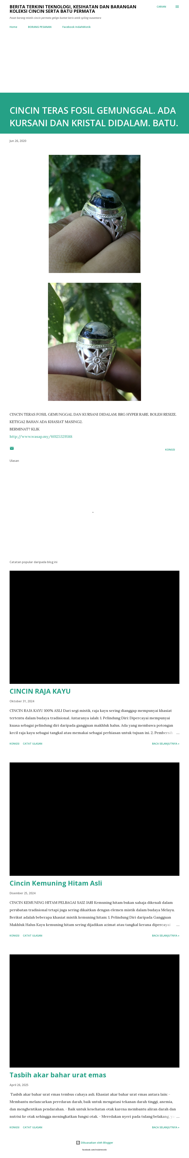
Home (13, 27)
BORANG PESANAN (39, 27)
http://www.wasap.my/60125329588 (41, 436)
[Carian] (161, 6)
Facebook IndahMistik (76, 27)
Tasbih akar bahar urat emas (58, 1074)
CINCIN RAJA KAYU (40, 691)
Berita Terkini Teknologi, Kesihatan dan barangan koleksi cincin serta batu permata (73, 9)
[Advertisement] (94, 59)
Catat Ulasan (32, 743)
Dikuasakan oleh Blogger (94, 1142)
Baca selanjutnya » (165, 743)
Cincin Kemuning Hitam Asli (56, 883)
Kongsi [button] (170, 449)
